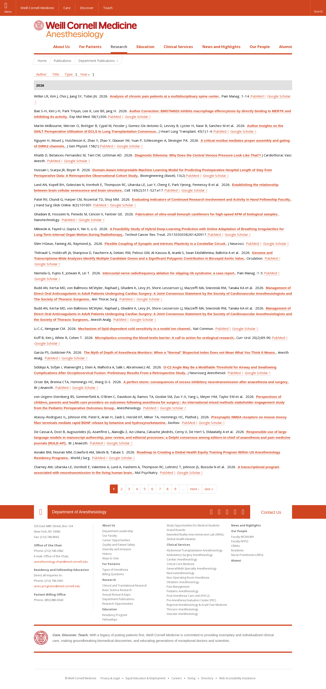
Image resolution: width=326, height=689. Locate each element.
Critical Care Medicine (180, 564)
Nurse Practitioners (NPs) (247, 555)
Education (145, 46)
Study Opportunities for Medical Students (193, 525)
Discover (87, 7)
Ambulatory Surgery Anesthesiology (190, 555)
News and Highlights (221, 46)
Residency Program (114, 615)
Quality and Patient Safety (118, 545)
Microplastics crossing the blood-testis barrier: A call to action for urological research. (165, 338)
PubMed (257, 96)
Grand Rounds (176, 530)
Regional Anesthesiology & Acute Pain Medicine (197, 605)
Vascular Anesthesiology (182, 614)
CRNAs (235, 546)
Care (67, 7)
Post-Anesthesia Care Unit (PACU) (188, 596)
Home (39, 46)
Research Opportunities (117, 604)
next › (194, 489)
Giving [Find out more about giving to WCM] (191, 678)
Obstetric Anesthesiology (183, 582)
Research (119, 46)
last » (209, 489)
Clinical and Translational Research (124, 585)
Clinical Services (178, 46)
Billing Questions (113, 574)
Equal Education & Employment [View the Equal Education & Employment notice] (145, 678)
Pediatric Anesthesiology (182, 591)
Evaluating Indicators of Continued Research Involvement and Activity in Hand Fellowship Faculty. (211, 199)
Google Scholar (136, 116)
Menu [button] (8, 12)
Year (83, 74)
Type (69, 74)
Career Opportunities (116, 540)
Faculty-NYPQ (239, 541)
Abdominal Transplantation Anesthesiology (194, 550)
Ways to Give (110, 558)
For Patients (90, 46)
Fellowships (109, 619)
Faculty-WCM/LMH (242, 537)
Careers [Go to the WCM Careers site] (176, 678)
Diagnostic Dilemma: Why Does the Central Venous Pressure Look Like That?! (198, 155)
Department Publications (118, 599)
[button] (318, 8)
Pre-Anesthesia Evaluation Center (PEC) (191, 600)
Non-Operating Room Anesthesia (188, 577)
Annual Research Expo (116, 594)
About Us (61, 46)
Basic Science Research (117, 590)
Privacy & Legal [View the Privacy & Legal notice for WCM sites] (110, 678)
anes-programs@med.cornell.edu (57, 586)
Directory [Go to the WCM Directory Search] (207, 678)
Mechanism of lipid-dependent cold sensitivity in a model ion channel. (134, 329)
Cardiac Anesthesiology (182, 559)
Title (55, 74)
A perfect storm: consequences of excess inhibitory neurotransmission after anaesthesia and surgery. (205, 382)
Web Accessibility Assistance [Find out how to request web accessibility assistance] (237, 678)
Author (41, 74)
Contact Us (271, 512)
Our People (260, 46)
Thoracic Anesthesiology (182, 609)
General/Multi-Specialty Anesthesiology (191, 568)
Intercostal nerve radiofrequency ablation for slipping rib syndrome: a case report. (169, 273)
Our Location (41, 512)
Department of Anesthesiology (79, 512)
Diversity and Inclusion (116, 549)
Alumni (285, 46)
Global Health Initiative (181, 539)
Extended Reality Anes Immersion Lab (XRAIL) (195, 534)
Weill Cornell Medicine (37, 7)
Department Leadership (117, 531)
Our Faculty (109, 536)
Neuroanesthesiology (180, 573)
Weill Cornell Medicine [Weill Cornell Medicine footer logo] (163, 662)
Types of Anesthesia (115, 570)
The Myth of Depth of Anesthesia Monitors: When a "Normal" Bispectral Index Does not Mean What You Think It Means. (180, 352)
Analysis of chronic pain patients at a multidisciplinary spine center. (164, 96)
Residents (237, 550)
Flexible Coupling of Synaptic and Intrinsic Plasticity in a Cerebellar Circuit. (165, 244)
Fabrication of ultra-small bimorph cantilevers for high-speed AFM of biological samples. (206, 214)
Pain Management (178, 587)
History (107, 554)
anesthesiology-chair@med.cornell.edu (61, 562)
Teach (108, 7)
